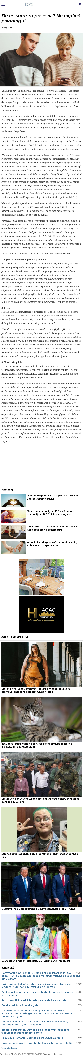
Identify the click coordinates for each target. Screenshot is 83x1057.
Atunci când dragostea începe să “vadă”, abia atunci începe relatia (52, 544)
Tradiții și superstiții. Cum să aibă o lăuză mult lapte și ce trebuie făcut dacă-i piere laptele (35, 1031)
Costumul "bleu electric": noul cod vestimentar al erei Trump (38, 909)
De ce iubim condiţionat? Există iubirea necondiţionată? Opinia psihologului (50, 513)
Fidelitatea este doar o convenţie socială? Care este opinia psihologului (52, 528)
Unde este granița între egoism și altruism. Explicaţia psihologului (52, 497)
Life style (22, 636)
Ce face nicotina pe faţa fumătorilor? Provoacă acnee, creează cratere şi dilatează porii (34, 1023)
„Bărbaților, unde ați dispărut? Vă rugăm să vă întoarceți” (36, 961)
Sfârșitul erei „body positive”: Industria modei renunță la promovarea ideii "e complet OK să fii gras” (35, 690)
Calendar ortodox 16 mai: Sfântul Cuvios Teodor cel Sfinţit (36, 1043)
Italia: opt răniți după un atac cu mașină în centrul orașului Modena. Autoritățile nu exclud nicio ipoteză (36, 985)
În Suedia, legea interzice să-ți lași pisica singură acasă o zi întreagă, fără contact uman (36, 745)
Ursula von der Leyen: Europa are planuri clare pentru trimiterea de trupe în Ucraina (40, 800)
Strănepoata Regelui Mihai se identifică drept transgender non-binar (40, 855)
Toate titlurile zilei (9, 1048)
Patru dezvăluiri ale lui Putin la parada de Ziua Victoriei (34, 1000)
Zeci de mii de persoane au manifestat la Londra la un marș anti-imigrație (37, 994)
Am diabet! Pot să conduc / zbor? (21, 1005)
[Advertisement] (41, 466)
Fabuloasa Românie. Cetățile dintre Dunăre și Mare (32, 1037)
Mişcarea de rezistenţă (41, 4)
